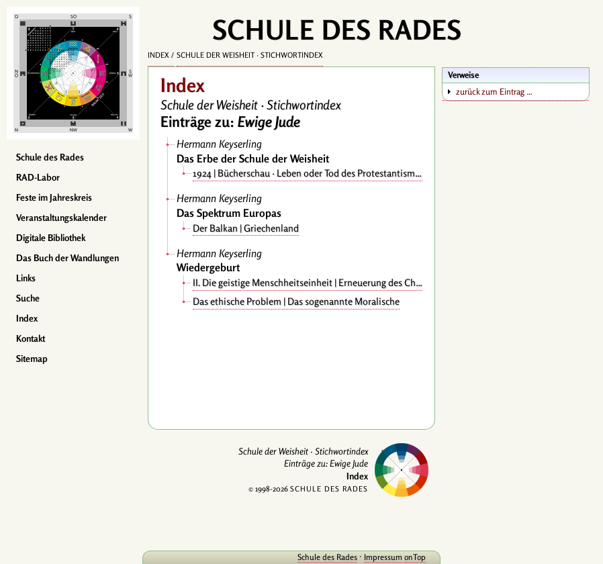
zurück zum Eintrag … (494, 91)
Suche (28, 298)
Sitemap (32, 358)
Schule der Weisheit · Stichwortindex (250, 55)
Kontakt (30, 338)
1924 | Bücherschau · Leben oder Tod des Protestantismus (307, 173)
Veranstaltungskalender (61, 217)
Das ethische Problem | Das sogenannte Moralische (296, 301)
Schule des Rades (50, 157)
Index (27, 318)
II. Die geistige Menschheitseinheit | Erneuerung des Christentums (307, 282)
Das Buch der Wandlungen (67, 257)
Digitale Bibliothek (50, 237)
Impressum (383, 557)
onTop (415, 557)
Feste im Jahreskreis (54, 197)
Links (26, 278)
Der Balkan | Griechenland (246, 228)
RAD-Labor (38, 177)
